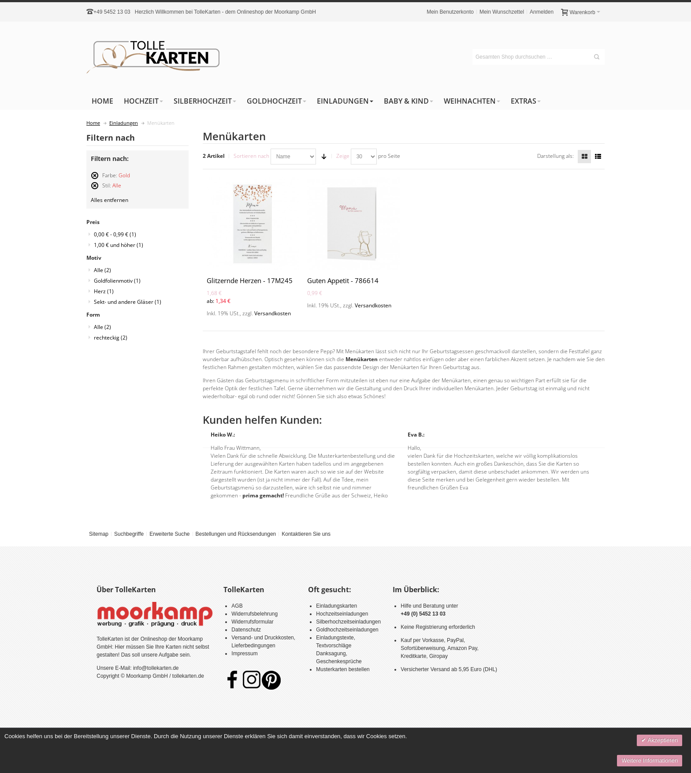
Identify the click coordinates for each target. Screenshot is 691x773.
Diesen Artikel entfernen (95, 189)
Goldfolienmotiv (117, 280)
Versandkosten (272, 313)
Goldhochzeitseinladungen (347, 630)
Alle (102, 270)
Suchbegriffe (129, 534)
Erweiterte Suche (169, 534)
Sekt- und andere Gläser (127, 302)
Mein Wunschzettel (501, 12)
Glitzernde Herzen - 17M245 (250, 280)
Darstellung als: (555, 156)
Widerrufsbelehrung (254, 614)
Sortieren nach (251, 156)
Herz (104, 291)
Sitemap (98, 534)
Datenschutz (246, 630)
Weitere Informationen (649, 760)
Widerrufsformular (252, 622)
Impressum (244, 653)
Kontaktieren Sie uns (306, 534)
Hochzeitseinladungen (342, 614)
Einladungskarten (336, 606)
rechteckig (110, 337)
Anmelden (542, 12)
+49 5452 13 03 (111, 12)
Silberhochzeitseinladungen (348, 622)
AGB (236, 606)
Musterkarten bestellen (342, 669)
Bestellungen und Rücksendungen (235, 534)
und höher (118, 245)
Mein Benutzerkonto (450, 12)
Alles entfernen (109, 200)
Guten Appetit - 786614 (343, 280)
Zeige (342, 156)
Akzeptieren (662, 740)
